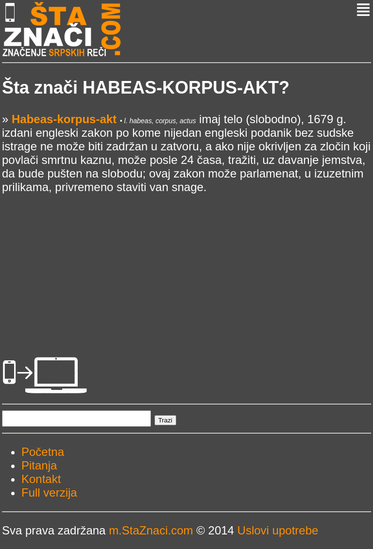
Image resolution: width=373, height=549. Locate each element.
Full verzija (49, 492)
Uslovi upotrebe (278, 530)
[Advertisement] (186, 262)
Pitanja (39, 465)
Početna (42, 451)
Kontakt (41, 478)
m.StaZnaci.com (151, 530)
